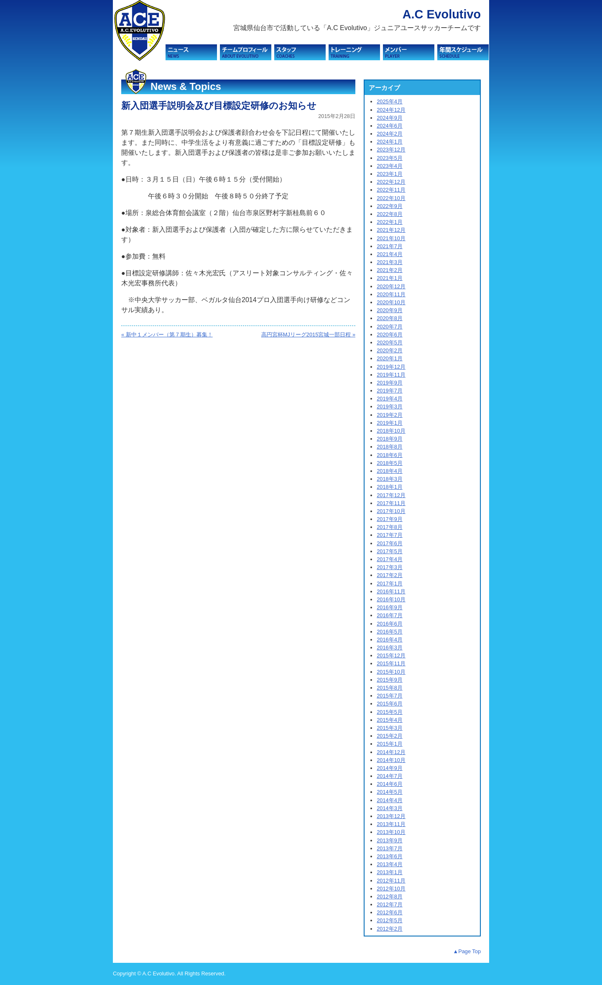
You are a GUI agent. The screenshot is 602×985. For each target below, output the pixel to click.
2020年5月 (390, 342)
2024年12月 (391, 110)
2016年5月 (390, 631)
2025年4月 (390, 101)
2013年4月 (390, 864)
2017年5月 (390, 551)
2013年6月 (390, 856)
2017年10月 (391, 511)
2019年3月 (390, 406)
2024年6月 (390, 126)
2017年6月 (390, 543)
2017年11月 (391, 503)
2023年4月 (390, 166)
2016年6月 (390, 624)
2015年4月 (390, 720)
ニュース (191, 52)
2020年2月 (390, 350)
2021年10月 (391, 238)
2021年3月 (390, 262)
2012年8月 (390, 896)
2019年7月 (390, 390)
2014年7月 (390, 776)
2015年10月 (391, 672)
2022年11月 (391, 190)
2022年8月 (390, 214)
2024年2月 (390, 134)
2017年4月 (390, 559)
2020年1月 (390, 358)
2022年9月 (390, 206)
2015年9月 (390, 680)
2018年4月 (390, 471)
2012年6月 (390, 912)
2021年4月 (390, 254)
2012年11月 (391, 880)
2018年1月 (390, 487)
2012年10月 (391, 888)
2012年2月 (390, 929)
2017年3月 (390, 567)
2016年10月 (391, 599)
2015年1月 (390, 744)
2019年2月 (390, 415)
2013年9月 (390, 840)
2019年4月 (390, 398)
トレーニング (354, 52)
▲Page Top (467, 951)
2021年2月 (390, 270)
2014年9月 (390, 768)
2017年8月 (390, 527)
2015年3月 (390, 728)
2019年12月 (391, 367)
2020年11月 (391, 294)
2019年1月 (390, 423)
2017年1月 (390, 583)
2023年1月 (390, 174)
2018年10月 (391, 431)
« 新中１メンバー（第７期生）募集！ (167, 334)
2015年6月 (390, 703)
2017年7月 (390, 535)
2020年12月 (391, 286)
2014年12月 (391, 752)
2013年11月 (391, 824)
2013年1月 (390, 872)
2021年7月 (390, 246)
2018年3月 (390, 479)
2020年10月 (391, 302)
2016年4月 (390, 639)
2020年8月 (390, 318)
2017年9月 (390, 519)
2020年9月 (390, 310)
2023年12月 (391, 149)
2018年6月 (390, 455)
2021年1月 (390, 278)
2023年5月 (390, 158)
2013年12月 (391, 816)
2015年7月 (390, 696)
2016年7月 (390, 615)
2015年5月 (390, 712)
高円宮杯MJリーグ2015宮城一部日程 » (308, 334)
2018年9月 (390, 439)
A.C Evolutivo (442, 14)
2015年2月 (390, 736)
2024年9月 (390, 118)
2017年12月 (391, 495)
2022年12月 (391, 182)
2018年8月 (390, 447)
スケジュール (463, 52)
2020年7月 (390, 326)
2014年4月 (390, 800)
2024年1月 (390, 142)
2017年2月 (390, 575)
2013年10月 (391, 832)
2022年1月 (390, 222)
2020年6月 (390, 334)
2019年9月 (390, 383)
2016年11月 (391, 591)
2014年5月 (390, 792)
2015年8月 (390, 688)
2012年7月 (390, 904)
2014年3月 (390, 808)
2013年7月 (390, 848)
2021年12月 (391, 230)
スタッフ (300, 52)
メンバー (409, 52)
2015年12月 (391, 655)
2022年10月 (391, 198)
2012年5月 (390, 920)
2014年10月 (391, 760)
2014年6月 (390, 784)
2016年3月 (390, 647)
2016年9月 (390, 607)
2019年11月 (391, 375)
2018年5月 (390, 463)
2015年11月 (391, 663)
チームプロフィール (245, 52)
